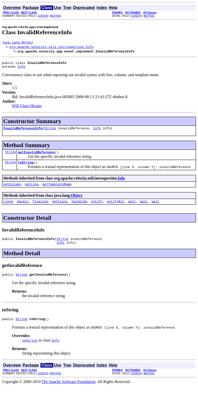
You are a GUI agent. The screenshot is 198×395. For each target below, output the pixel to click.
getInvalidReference (36, 156)
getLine (31, 189)
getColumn (12, 189)
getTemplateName (57, 189)
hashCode (79, 207)
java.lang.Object (17, 43)
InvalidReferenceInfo (22, 131)
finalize (40, 207)
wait (132, 207)
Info (21, 68)
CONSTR (43, 15)
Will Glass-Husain (27, 108)
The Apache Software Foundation (69, 391)
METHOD (55, 15)
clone (8, 207)
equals (23, 207)
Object (76, 200)
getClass (60, 207)
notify (97, 207)
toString (25, 167)
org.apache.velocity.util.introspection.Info (52, 47)
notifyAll (115, 207)
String (50, 131)
